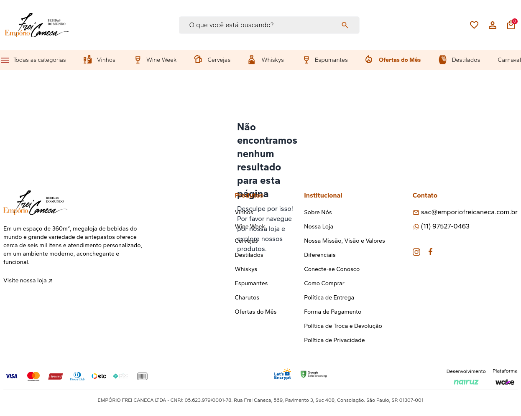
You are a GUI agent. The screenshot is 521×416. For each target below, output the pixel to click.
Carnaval (509, 59)
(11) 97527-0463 (445, 226)
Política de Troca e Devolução (343, 326)
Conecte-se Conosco (332, 269)
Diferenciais (319, 255)
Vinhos (106, 59)
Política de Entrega (329, 297)
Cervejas (218, 59)
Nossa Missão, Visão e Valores (344, 240)
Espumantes (331, 59)
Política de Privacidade (334, 340)
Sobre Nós (318, 212)
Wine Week (161, 59)
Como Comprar (324, 283)
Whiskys (273, 59)
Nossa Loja (318, 226)
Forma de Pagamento (332, 311)
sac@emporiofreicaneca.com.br (469, 212)
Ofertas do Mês (400, 59)
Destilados (466, 59)
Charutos (247, 297)
